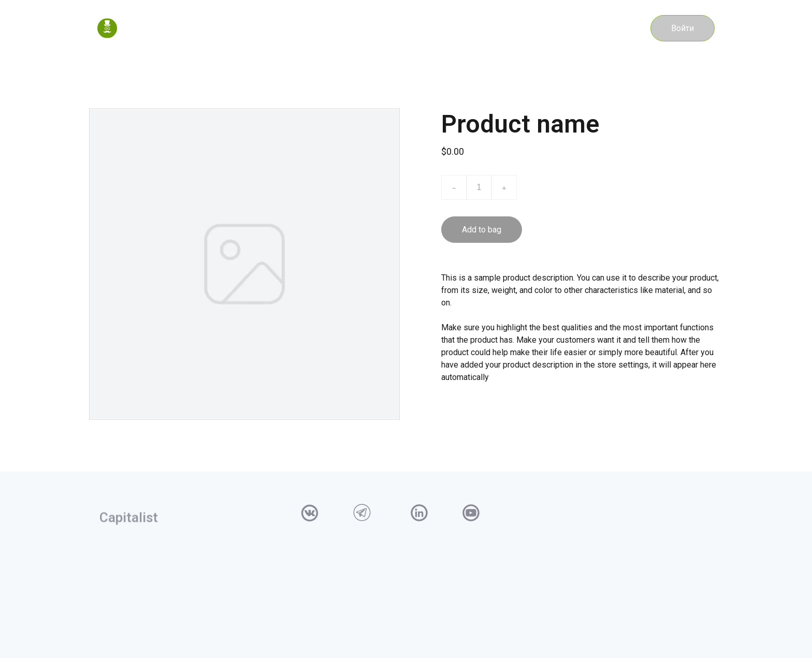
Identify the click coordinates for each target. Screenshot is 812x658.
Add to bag (481, 230)
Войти (682, 28)
